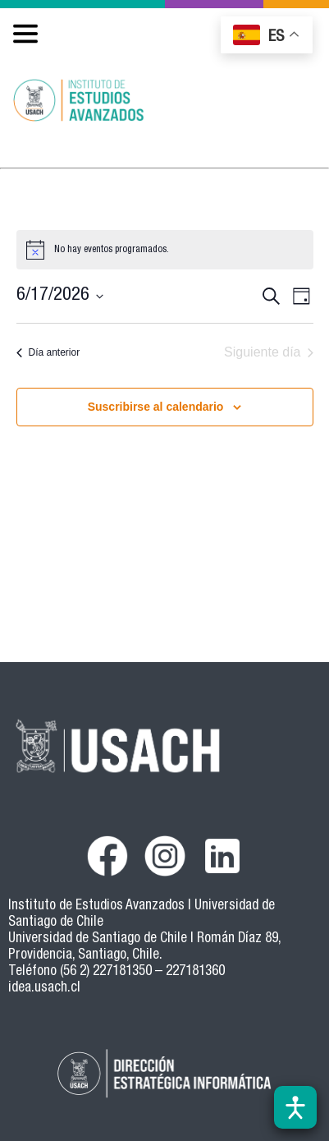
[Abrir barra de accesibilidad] (295, 1107)
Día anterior (48, 352)
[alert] (164, 249)
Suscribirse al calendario (156, 406)
